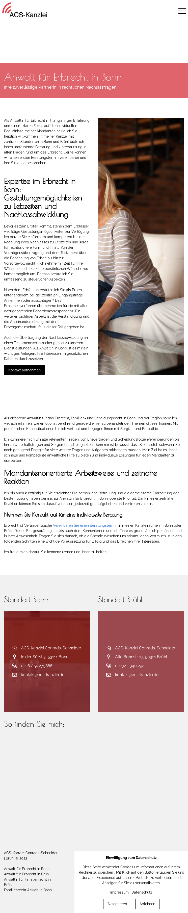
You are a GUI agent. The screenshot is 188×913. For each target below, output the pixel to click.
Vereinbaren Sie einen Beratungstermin (85, 525)
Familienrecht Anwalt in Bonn (28, 890)
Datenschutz (141, 892)
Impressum (119, 892)
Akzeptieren (117, 904)
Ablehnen (147, 904)
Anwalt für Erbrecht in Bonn (27, 869)
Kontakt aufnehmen (24, 370)
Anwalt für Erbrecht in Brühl (27, 874)
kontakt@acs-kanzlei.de (42, 674)
